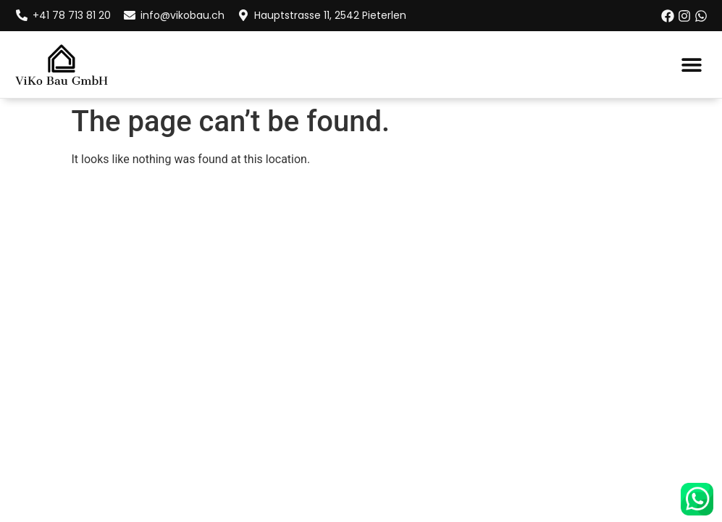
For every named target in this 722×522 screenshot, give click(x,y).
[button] (691, 64)
